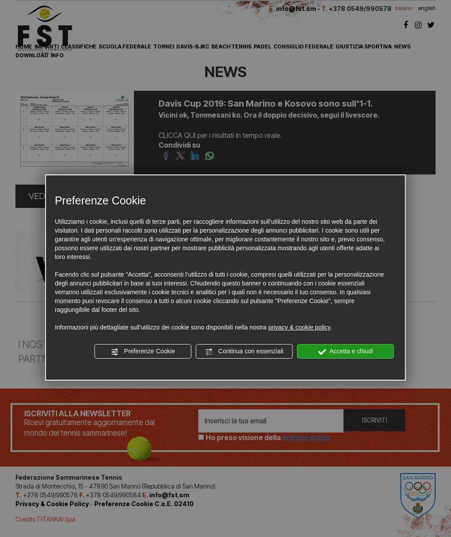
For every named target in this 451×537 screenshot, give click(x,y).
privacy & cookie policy (299, 327)
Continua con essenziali (244, 352)
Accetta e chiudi (345, 352)
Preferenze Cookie (143, 352)
